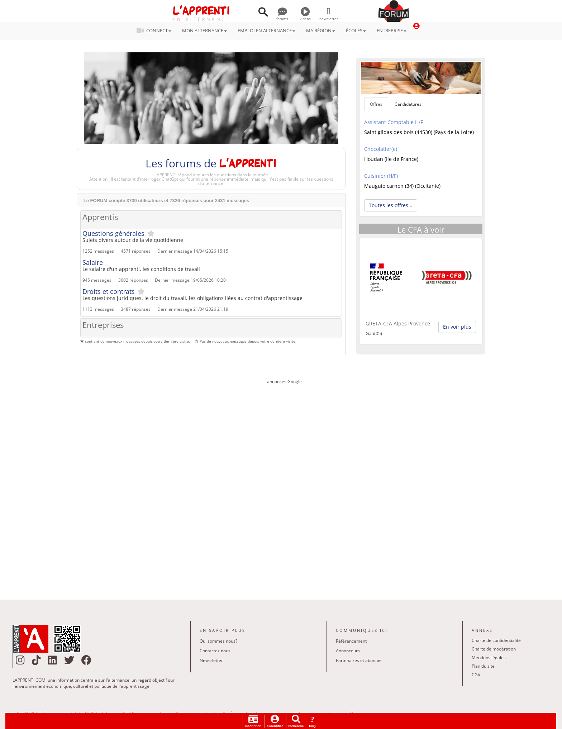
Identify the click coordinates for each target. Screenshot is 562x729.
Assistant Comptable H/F (393, 122)
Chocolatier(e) (380, 149)
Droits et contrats (108, 291)
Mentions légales (489, 657)
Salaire (92, 262)
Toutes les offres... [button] (391, 205)
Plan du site (483, 666)
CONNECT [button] (156, 30)
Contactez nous (215, 651)
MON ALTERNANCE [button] (204, 30)
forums (282, 16)
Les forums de (211, 163)
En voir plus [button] (457, 326)
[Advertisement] (282, 487)
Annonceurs (348, 651)
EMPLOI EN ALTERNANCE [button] (266, 30)
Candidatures (408, 104)
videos (305, 16)
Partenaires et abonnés (359, 660)
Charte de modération (494, 649)
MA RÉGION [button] (320, 30)
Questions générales (113, 233)
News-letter (211, 660)
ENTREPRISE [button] (391, 30)
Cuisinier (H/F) (381, 175)
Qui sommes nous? (218, 641)
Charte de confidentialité (496, 640)
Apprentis (100, 217)
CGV (476, 675)
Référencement (351, 641)
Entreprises (103, 325)
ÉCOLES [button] (356, 30)
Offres (376, 104)
